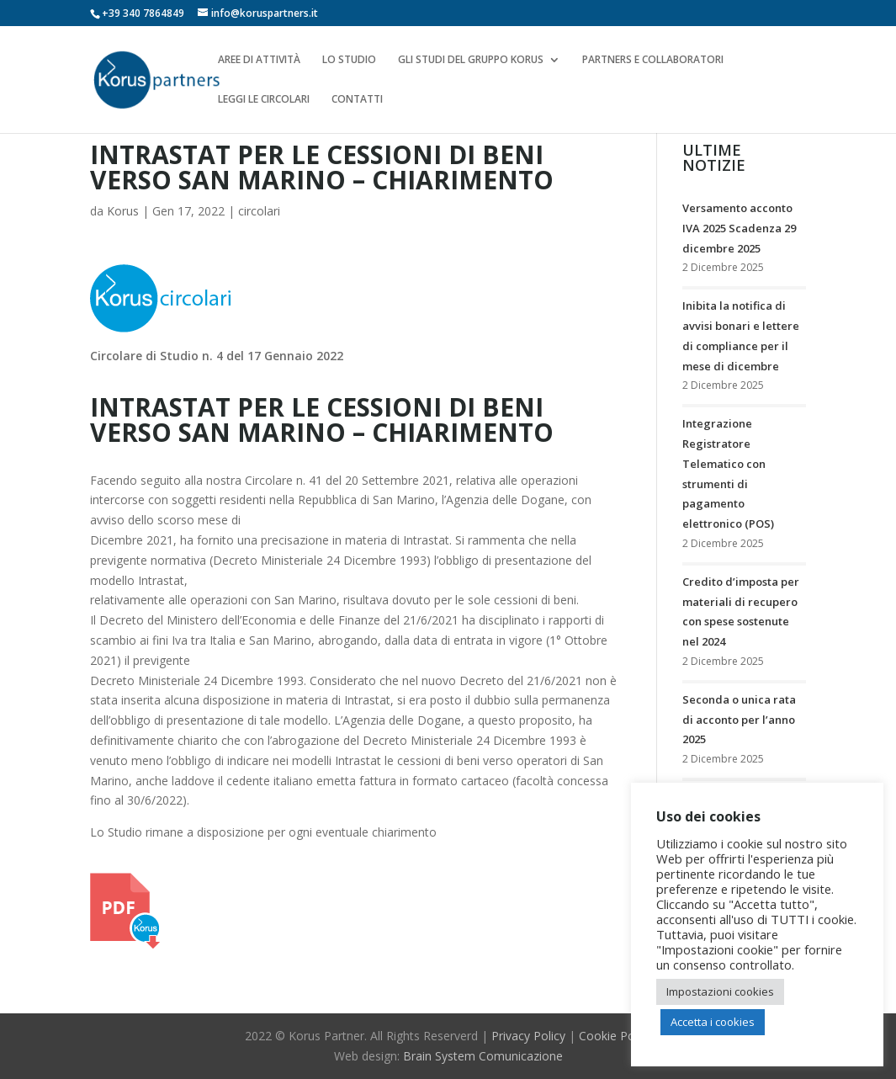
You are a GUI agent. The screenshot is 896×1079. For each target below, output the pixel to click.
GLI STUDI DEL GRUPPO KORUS (470, 60)
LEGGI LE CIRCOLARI (264, 99)
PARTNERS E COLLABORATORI (653, 60)
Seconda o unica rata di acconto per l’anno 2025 (739, 719)
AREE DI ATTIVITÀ (259, 60)
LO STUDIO (349, 60)
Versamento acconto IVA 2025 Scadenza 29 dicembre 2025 (739, 228)
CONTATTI (357, 99)
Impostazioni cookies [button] (720, 991)
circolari (259, 211)
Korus (123, 211)
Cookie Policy (615, 1036)
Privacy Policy (528, 1036)
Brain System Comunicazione (483, 1056)
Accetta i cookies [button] (713, 1021)
